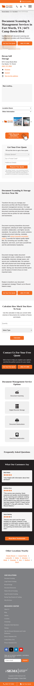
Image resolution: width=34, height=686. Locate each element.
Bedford (27, 560)
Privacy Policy (22, 678)
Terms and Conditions (13, 678)
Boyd (17, 562)
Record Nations (5, 11)
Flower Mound (10, 556)
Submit (25, 660)
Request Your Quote (17, 167)
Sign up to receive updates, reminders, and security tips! (16, 656)
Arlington (25, 558)
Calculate (17, 338)
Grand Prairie (22, 556)
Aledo (5, 560)
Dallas (17, 558)
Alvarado (13, 560)
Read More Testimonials (17, 538)
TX (11, 11)
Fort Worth (14, 11)
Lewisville (9, 558)
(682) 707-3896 (7, 66)
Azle (20, 560)
